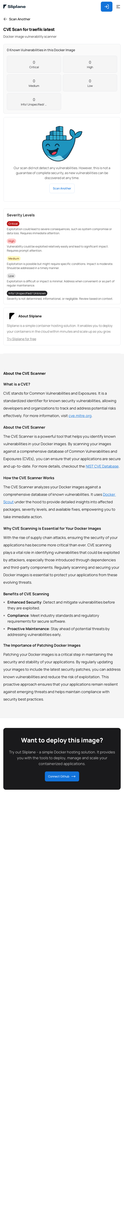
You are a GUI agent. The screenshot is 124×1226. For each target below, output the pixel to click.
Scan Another (62, 188)
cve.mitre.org (80, 415)
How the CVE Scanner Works (28, 477)
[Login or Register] (108, 7)
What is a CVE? (16, 384)
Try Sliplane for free (21, 339)
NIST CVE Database (102, 466)
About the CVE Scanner (24, 373)
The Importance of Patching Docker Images (42, 645)
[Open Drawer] (118, 7)
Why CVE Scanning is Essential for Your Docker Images (52, 528)
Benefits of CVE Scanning (26, 593)
